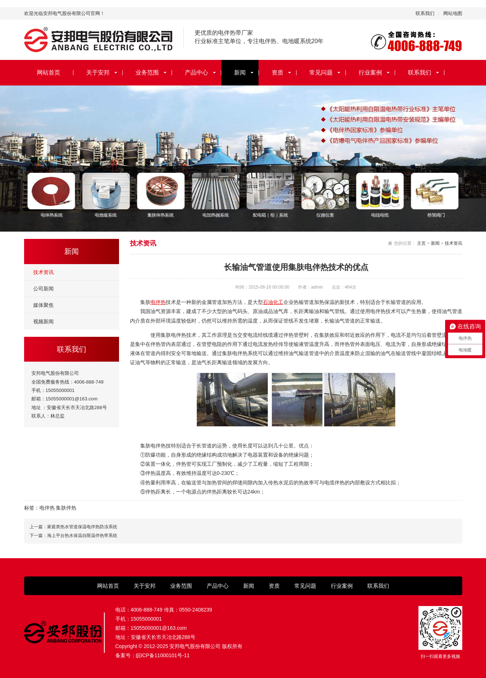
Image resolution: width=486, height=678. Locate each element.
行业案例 (370, 72)
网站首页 (48, 72)
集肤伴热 (66, 508)
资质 (277, 72)
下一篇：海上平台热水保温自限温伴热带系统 (73, 535)
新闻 (240, 72)
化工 (278, 302)
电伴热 (158, 302)
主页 (421, 243)
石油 (268, 302)
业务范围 (147, 72)
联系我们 (425, 13)
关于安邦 (98, 72)
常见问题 (321, 72)
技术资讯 (43, 272)
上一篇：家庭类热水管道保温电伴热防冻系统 (73, 526)
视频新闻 (43, 321)
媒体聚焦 (43, 305)
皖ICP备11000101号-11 (163, 655)
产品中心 (196, 72)
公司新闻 (43, 289)
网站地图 (452, 13)
